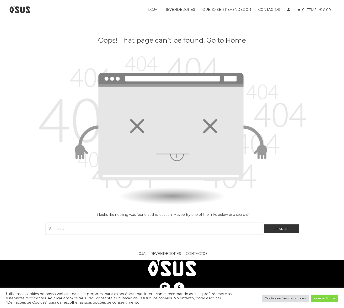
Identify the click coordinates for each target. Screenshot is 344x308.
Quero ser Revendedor (226, 9)
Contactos (269, 9)
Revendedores (179, 9)
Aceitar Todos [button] (324, 298)
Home (236, 40)
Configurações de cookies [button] (285, 298)
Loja (152, 9)
